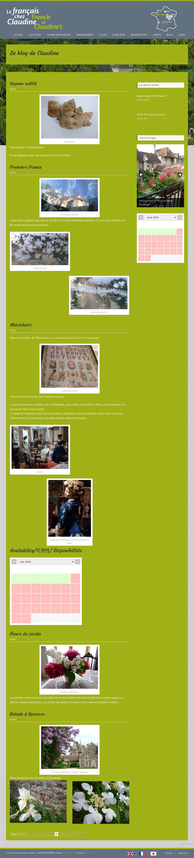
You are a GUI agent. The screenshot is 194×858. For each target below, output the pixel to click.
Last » (81, 834)
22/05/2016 (21, 639)
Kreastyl (87, 853)
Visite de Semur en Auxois (151, 114)
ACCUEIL (18, 34)
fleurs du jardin (25, 634)
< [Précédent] (141, 175)
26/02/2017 (21, 89)
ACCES (103, 34)
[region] (160, 176)
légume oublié (23, 83)
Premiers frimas (26, 167)
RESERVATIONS (139, 34)
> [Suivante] (179, 175)
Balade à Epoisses (27, 714)
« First (31, 834)
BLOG (170, 34)
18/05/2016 (21, 719)
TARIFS (157, 34)
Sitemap (168, 853)
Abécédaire (20, 325)
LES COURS (35, 34)
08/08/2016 (21, 330)
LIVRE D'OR (119, 34)
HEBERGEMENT (85, 34)
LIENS (182, 34)
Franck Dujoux (68, 853)
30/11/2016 (21, 172)
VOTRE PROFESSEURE (59, 34)
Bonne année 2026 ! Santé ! (151, 96)
